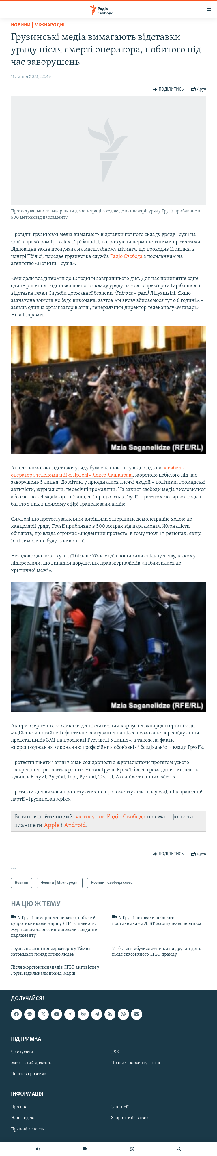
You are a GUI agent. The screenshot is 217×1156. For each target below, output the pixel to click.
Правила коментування (135, 1063)
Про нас (19, 1107)
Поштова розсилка (30, 1074)
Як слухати (22, 1052)
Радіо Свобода (126, 256)
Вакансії (120, 1107)
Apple (51, 825)
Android (75, 825)
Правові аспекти (28, 1129)
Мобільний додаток (31, 1063)
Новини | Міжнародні (38, 25)
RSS (115, 1052)
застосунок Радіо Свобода (109, 817)
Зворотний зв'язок (130, 1118)
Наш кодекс (23, 1118)
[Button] (168, 89)
